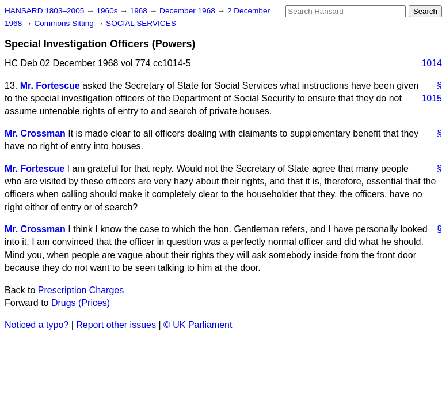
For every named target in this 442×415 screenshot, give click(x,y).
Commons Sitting (65, 23)
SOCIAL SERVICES (141, 23)
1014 (431, 63)
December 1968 (188, 10)
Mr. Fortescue (50, 85)
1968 (140, 10)
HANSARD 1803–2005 (44, 10)
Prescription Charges (81, 290)
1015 (431, 98)
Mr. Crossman (35, 133)
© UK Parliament (197, 325)
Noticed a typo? (36, 325)
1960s (108, 10)
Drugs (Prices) (80, 303)
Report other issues (116, 325)
